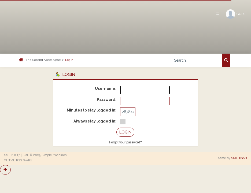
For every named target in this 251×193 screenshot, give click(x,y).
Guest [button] (236, 14)
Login (69, 60)
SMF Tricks (239, 158)
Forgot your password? (125, 142)
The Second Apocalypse (43, 60)
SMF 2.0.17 (12, 155)
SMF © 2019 (31, 155)
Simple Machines (54, 155)
